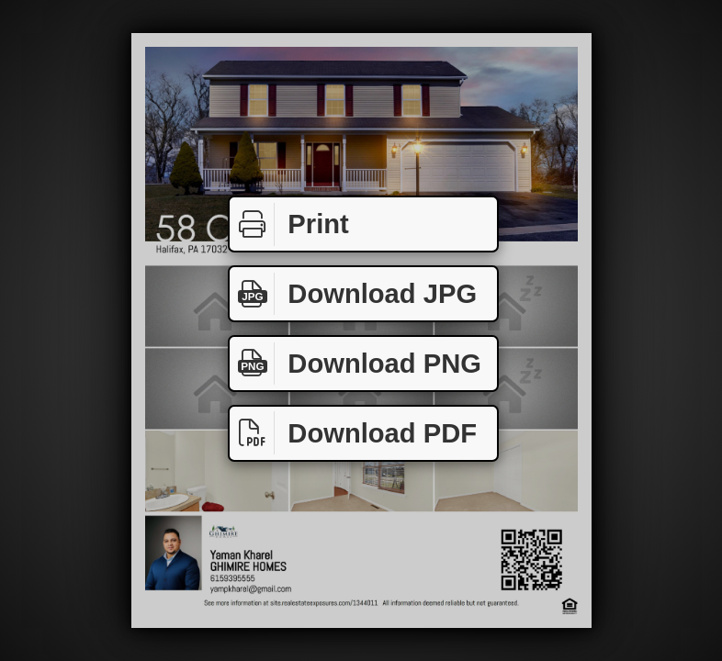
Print (289, 224)
